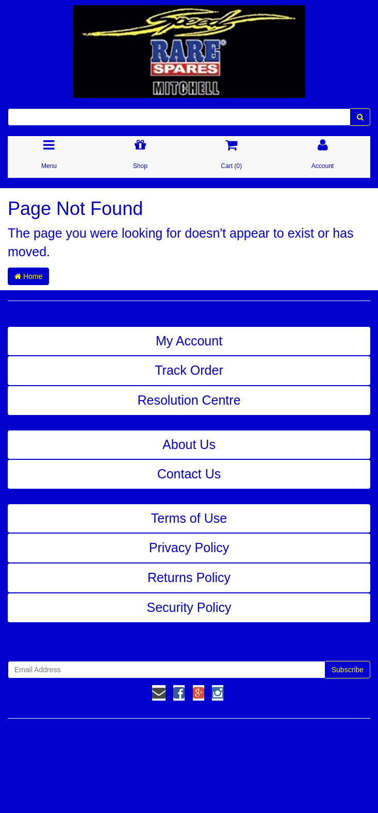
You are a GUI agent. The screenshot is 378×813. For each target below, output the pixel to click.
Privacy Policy (189, 547)
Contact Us (189, 474)
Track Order (189, 370)
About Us (189, 444)
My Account (189, 341)
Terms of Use (189, 518)
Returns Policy (189, 577)
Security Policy (189, 607)
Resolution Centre (188, 400)
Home (28, 276)
